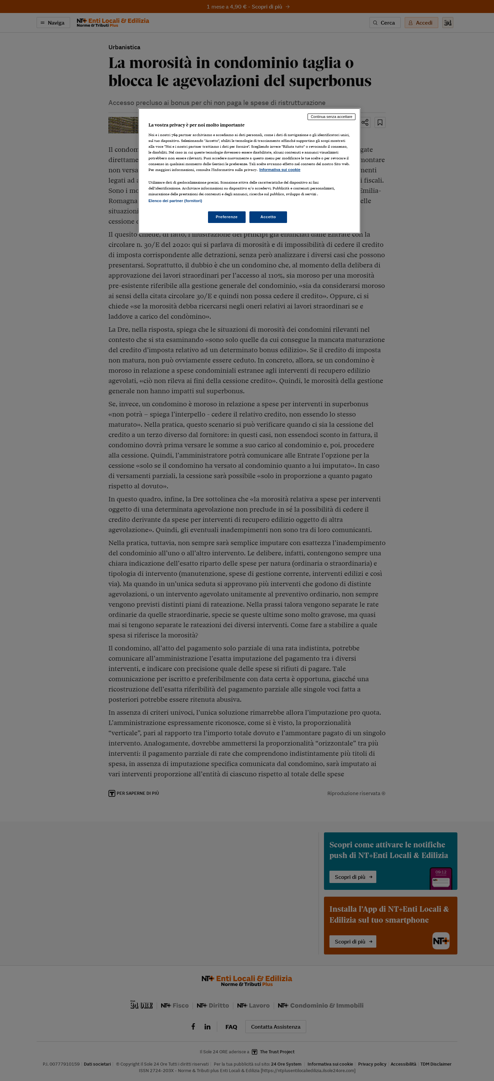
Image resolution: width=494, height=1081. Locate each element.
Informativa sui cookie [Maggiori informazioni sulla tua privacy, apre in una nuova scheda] (279, 170)
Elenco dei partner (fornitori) (175, 201)
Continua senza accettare (331, 117)
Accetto (268, 217)
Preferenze (227, 217)
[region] (249, 171)
